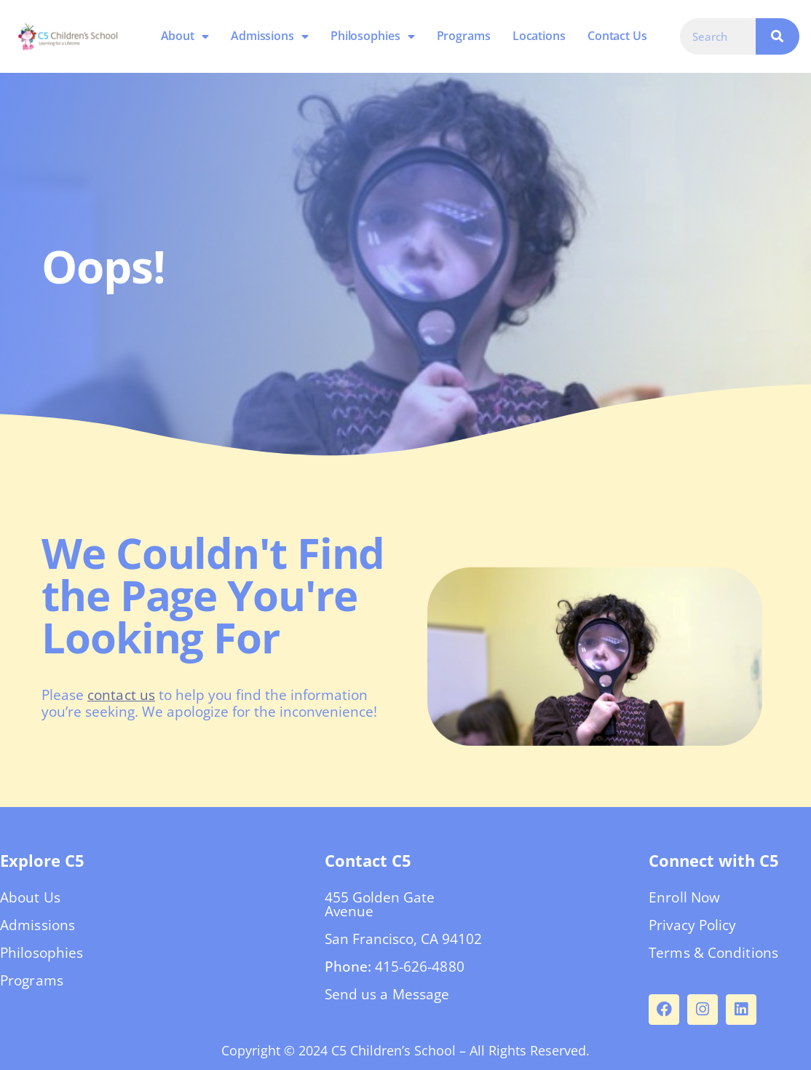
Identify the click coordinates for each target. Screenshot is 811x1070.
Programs (463, 36)
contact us (121, 694)
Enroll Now (684, 897)
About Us (30, 897)
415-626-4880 (419, 966)
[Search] (777, 36)
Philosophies (373, 36)
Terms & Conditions (713, 952)
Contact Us (617, 36)
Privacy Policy (692, 925)
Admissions (270, 36)
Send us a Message (387, 994)
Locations (539, 36)
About (184, 36)
